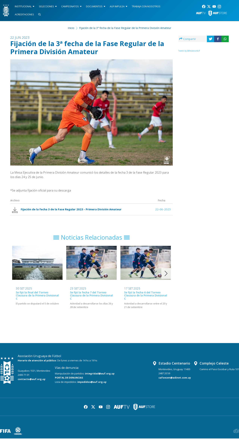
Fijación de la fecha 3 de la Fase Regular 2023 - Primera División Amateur (67, 209)
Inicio (71, 28)
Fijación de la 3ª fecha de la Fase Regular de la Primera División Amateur (125, 28)
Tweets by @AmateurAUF (189, 50)
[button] (166, 273)
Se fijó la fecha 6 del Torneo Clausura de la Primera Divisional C (145, 296)
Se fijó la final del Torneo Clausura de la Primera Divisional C (37, 296)
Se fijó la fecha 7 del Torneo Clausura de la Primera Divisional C (91, 296)
